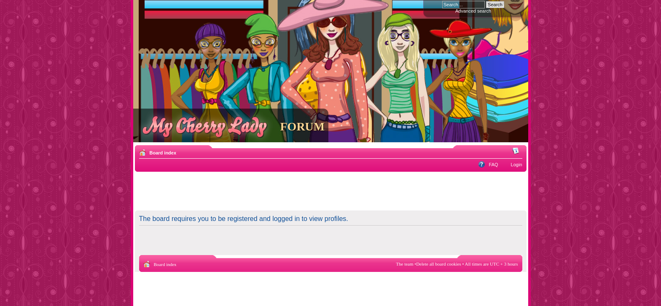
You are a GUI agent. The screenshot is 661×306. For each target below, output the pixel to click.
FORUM (302, 126)
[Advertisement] (330, 191)
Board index (163, 152)
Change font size (516, 151)
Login (516, 164)
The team (404, 263)
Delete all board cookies (438, 263)
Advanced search (473, 10)
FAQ (493, 164)
